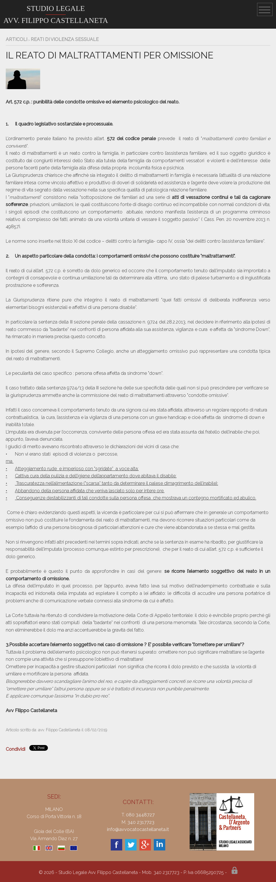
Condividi (15, 749)
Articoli (16, 39)
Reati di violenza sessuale (65, 39)
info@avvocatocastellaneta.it (138, 829)
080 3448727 (140, 815)
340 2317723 (140, 822)
